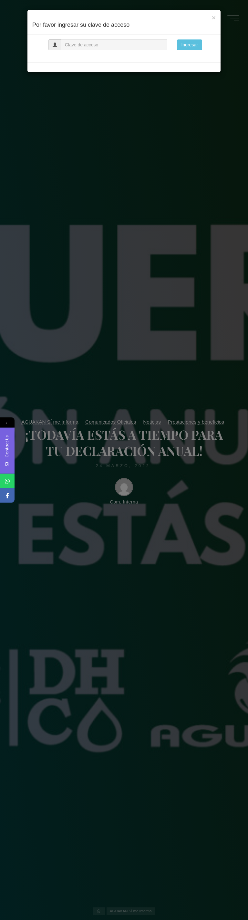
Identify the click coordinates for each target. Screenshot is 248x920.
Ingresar (189, 44)
